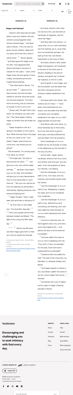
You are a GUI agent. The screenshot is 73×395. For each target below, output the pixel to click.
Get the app (51, 3)
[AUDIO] (57, 11)
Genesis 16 (9, 10)
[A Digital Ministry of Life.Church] (36, 364)
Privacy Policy (6, 379)
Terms (13, 379)
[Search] (27, 3)
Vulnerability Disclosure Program (11, 381)
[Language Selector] (60, 4)
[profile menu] (67, 4)
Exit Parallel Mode (68, 11)
